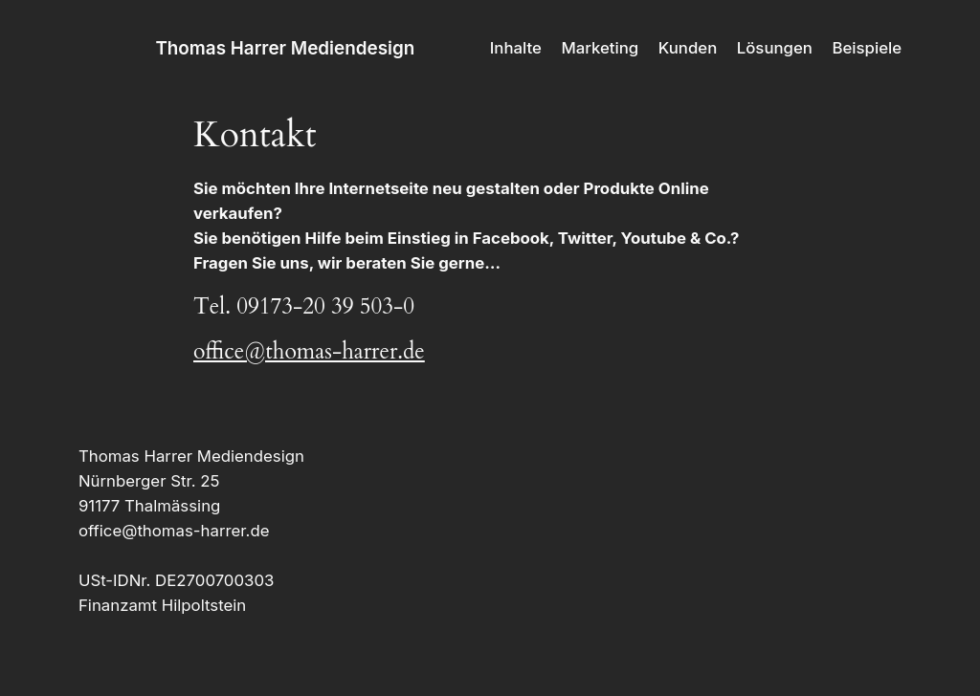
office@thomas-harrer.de (309, 351)
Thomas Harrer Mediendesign (284, 48)
